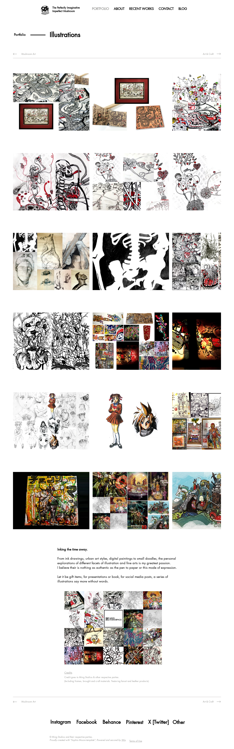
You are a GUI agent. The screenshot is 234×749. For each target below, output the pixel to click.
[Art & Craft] (208, 54)
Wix (123, 740)
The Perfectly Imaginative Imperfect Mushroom (66, 9)
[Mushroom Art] (28, 54)
